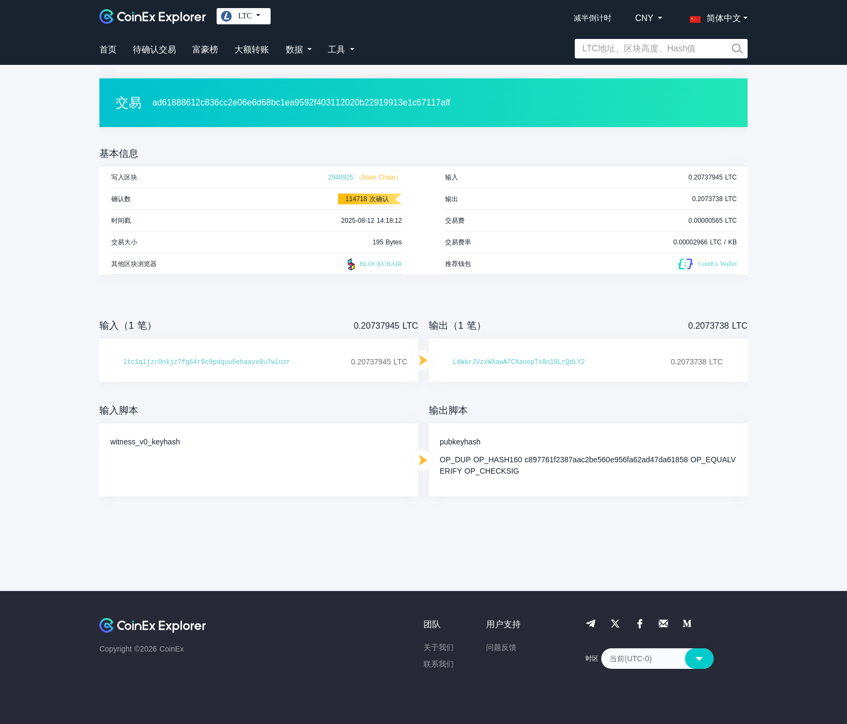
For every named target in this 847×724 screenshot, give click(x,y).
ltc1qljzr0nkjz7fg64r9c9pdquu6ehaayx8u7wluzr (207, 362)
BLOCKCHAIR (373, 264)
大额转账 (251, 49)
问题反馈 (501, 647)
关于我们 (439, 647)
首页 (108, 49)
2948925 (340, 177)
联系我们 (439, 664)
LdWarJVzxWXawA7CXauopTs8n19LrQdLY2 (519, 362)
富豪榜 (205, 49)
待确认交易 (154, 49)
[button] (713, 16)
